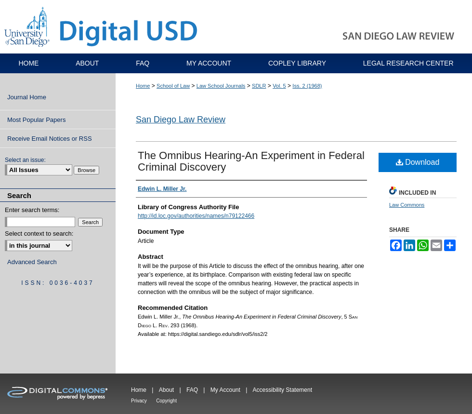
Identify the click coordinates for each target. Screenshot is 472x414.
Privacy (139, 400)
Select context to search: (39, 233)
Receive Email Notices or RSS (49, 138)
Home (143, 86)
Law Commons (406, 205)
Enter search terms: (32, 210)
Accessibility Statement (282, 390)
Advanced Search (32, 262)
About (166, 390)
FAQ (192, 390)
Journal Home (26, 97)
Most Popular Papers (36, 119)
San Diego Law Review (180, 119)
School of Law (173, 86)
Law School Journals (221, 86)
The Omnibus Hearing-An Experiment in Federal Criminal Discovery (251, 161)
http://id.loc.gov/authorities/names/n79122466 (196, 216)
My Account (225, 390)
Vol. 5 (279, 86)
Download (418, 162)
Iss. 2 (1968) (307, 86)
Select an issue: (25, 160)
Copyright (166, 400)
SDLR (259, 86)
